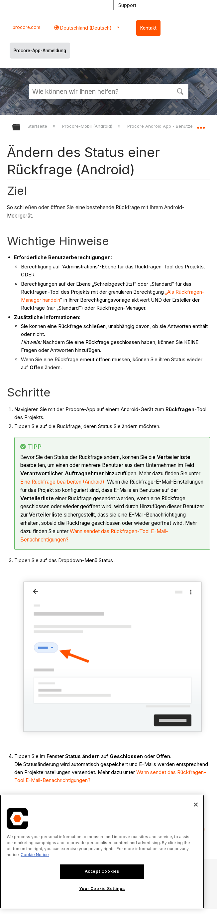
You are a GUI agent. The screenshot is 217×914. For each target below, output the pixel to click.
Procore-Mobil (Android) (88, 126)
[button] (180, 91)
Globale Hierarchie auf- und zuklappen (20, 127)
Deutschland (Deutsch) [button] (85, 28)
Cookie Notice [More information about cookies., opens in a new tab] (35, 854)
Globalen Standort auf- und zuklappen (201, 125)
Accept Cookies (102, 871)
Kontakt (148, 28)
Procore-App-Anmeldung (40, 50)
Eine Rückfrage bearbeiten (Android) (62, 482)
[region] (102, 852)
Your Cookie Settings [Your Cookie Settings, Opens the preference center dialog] (102, 888)
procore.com (26, 27)
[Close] (195, 804)
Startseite (38, 126)
